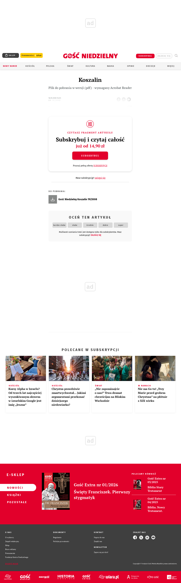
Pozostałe (13, 502)
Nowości (13, 487)
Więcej (170, 66)
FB (119, 98)
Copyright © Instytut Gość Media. (145, 564)
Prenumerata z (31, 55)
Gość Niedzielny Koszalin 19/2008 (77, 199)
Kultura (90, 66)
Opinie (130, 66)
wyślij (129, 98)
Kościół (30, 66)
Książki (13, 494)
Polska (50, 66)
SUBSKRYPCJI (100, 165)
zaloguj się (164, 56)
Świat (70, 66)
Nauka (110, 66)
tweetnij (124, 98)
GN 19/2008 (55, 100)
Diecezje (150, 66)
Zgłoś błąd (11, 564)
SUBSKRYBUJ (145, 56)
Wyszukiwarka (176, 55)
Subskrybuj (90, 155)
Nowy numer (10, 66)
